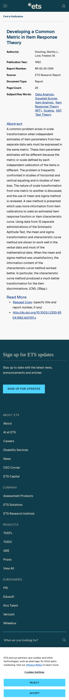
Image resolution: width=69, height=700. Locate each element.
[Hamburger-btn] (5, 6)
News (7, 459)
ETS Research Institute (18, 513)
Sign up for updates (24, 388)
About (7, 423)
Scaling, (49, 110)
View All (8, 568)
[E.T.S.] (34, 5)
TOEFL (8, 533)
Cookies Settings (34, 672)
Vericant (9, 614)
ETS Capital (11, 476)
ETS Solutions (12, 505)
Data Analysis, (44, 94)
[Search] (64, 640)
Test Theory (43, 114)
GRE (6, 550)
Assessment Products (18, 496)
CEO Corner (11, 467)
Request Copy (22, 302)
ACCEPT (35, 693)
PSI (5, 588)
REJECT (34, 682)
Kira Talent (10, 605)
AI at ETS (9, 432)
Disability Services (15, 450)
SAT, (59, 110)
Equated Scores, (46, 98)
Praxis (7, 559)
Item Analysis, (45, 102)
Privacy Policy (34, 665)
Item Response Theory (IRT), (48, 106)
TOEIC (7, 542)
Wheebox (9, 623)
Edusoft (8, 596)
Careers (8, 441)
